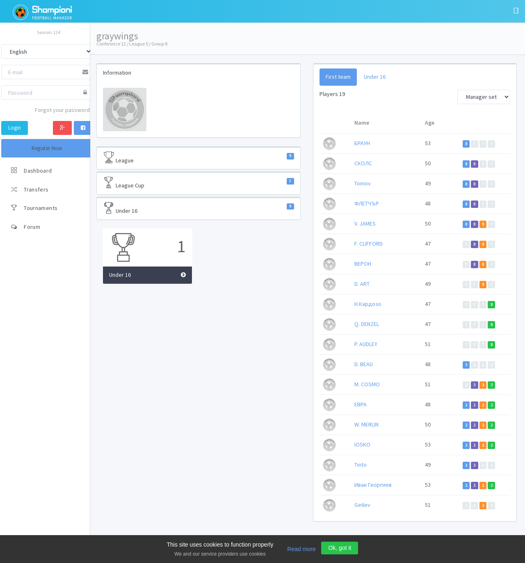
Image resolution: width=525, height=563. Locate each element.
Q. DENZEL (367, 324)
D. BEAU (364, 364)
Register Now (47, 148)
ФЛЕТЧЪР (367, 203)
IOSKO (363, 444)
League (200, 158)
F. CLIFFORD (369, 243)
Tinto (361, 464)
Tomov (363, 183)
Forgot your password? (63, 110)
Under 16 (200, 208)
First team (339, 76)
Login (14, 127)
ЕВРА (361, 404)
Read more (301, 549)
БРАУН (363, 143)
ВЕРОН (363, 263)
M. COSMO (368, 384)
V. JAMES (366, 223)
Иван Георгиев (374, 484)
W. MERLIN (367, 424)
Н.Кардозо (368, 304)
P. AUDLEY (366, 344)
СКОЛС (364, 163)
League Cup (200, 183)
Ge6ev (363, 504)
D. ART (362, 283)
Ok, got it (339, 548)
